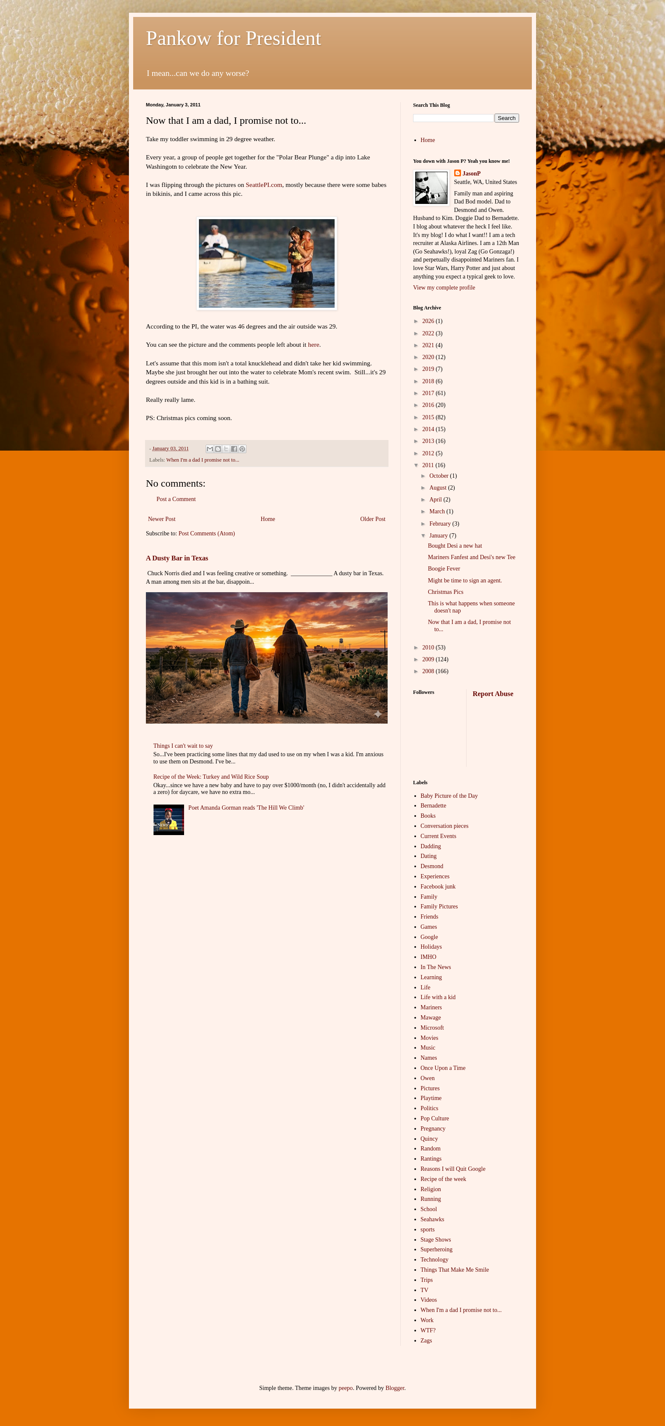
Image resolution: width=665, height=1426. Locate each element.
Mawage (431, 1017)
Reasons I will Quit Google (453, 1169)
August (438, 488)
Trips (427, 1280)
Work (427, 1320)
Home (268, 519)
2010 (429, 647)
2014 (429, 429)
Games (429, 927)
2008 (429, 671)
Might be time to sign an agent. (465, 580)
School (429, 1209)
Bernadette (434, 805)
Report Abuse (493, 694)
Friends (430, 917)
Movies (430, 1038)
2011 (429, 465)
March (437, 511)
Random (431, 1148)
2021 (429, 345)
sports (428, 1229)
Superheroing (437, 1249)
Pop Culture (435, 1118)
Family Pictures (439, 906)
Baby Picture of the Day (449, 796)
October (439, 476)
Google (429, 937)
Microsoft (432, 1028)
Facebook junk (438, 886)
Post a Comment (176, 499)
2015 (429, 417)
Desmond (432, 866)
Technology (435, 1259)
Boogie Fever (444, 568)
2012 (429, 453)
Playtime (431, 1098)
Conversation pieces (445, 826)
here (313, 344)
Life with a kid (438, 997)
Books (428, 816)
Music (428, 1047)
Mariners (431, 1007)
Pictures (430, 1088)
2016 (429, 405)
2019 (429, 369)
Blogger (395, 1388)
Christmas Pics (446, 592)
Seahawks (432, 1219)
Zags (426, 1340)
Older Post (373, 519)
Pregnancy (433, 1128)
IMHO (428, 957)
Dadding (431, 846)
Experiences (435, 876)
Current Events (438, 836)
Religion (431, 1189)
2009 (429, 659)
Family (429, 897)
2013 (429, 441)
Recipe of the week (444, 1179)
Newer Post (162, 519)
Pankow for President (233, 38)
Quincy (429, 1139)
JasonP (472, 173)
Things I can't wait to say (183, 746)
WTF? (428, 1330)
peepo (345, 1388)
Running (431, 1199)
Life (425, 987)
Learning (431, 977)
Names (429, 1058)
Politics (430, 1108)
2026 (429, 321)
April (436, 499)
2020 (429, 357)
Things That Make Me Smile (455, 1270)
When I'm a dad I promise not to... (202, 460)
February (440, 524)
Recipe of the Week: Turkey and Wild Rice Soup (211, 777)
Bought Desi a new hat (455, 546)
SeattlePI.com (264, 184)
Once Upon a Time (443, 1068)
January (439, 535)
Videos (429, 1300)
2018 (429, 381)
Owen (428, 1078)
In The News (436, 967)
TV (425, 1290)
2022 (429, 333)
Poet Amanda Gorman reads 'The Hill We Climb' (246, 808)
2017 (429, 393)
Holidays (431, 947)
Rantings (431, 1159)
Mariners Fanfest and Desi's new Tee (471, 557)
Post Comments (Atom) (207, 533)
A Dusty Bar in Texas (177, 558)
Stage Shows (436, 1240)
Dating (429, 856)
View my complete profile (444, 287)
